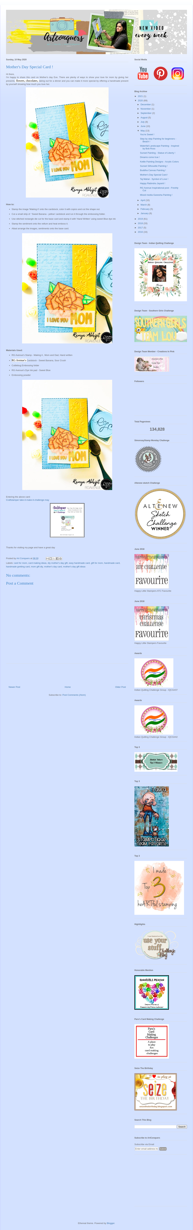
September (146, 113)
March (144, 204)
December (146, 104)
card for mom (20, 563)
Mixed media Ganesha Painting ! (156, 195)
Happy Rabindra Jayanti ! (152, 183)
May (143, 130)
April (143, 200)
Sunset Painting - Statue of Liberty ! (157, 153)
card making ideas (37, 563)
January (145, 213)
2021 (141, 96)
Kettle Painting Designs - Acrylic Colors (159, 161)
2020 (141, 100)
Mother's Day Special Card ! (154, 174)
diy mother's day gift (58, 563)
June (143, 126)
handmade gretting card (18, 566)
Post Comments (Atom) (74, 695)
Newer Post (14, 687)
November (146, 108)
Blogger (110, 1223)
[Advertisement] (160, 1181)
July (143, 122)
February (145, 209)
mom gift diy (37, 566)
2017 (141, 227)
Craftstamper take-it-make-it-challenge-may (27, 500)
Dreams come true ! (150, 157)
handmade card (112, 563)
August (144, 117)
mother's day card (53, 566)
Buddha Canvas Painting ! (153, 170)
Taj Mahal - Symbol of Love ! (154, 179)
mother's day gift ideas (74, 566)
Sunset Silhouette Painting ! (153, 166)
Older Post (120, 687)
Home (68, 687)
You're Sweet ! (147, 134)
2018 (141, 223)
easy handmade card (79, 563)
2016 (141, 232)
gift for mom (97, 563)
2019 (141, 219)
